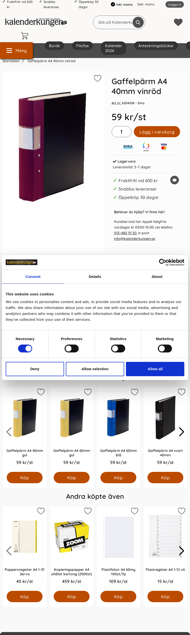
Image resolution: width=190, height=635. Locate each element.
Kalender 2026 (113, 48)
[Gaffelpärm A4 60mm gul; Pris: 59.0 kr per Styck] (72, 429)
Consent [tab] (33, 276)
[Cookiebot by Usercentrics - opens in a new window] (162, 262)
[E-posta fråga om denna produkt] (174, 180)
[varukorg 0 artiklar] (26, 35)
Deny (34, 369)
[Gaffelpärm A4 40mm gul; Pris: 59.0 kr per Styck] (25, 429)
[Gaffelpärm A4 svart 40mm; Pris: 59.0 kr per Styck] (165, 429)
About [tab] (157, 276)
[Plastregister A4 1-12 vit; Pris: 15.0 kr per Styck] (165, 548)
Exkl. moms (146, 4)
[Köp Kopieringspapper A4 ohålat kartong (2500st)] (72, 596)
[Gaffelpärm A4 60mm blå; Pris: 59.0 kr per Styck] (118, 429)
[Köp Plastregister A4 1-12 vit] (165, 596)
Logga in (174, 4)
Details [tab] (95, 276)
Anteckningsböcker (156, 45)
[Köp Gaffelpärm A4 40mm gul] (25, 477)
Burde (54, 45)
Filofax (82, 45)
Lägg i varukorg (157, 132)
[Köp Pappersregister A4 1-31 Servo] (25, 596)
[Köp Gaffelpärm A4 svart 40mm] (165, 477)
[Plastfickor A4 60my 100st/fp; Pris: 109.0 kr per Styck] (118, 548)
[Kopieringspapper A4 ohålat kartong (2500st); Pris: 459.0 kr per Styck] (72, 548)
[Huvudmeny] (16, 50)
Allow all (155, 369)
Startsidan (11, 61)
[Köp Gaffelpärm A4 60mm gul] (72, 477)
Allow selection (94, 369)
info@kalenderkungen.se (134, 238)
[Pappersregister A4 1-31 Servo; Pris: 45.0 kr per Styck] (25, 548)
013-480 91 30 (125, 233)
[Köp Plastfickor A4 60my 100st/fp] (118, 596)
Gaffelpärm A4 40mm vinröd (50, 61)
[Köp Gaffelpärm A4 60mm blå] (118, 477)
